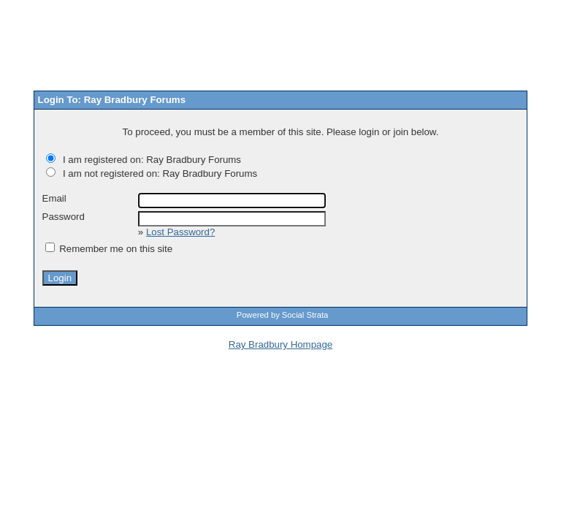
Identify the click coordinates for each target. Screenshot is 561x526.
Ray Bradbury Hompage (280, 344)
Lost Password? (180, 231)
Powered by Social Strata (283, 314)
